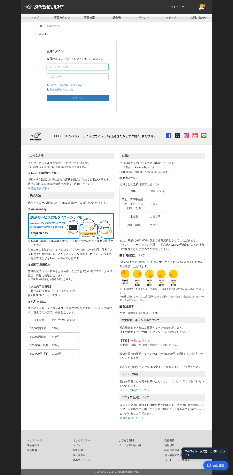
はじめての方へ (81, 440)
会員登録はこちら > (132, 417)
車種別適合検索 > (38, 188)
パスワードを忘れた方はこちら (64, 85)
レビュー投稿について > (134, 390)
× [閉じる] (225, 451)
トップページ (34, 440)
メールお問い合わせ (130, 445)
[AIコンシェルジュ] (215, 465)
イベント (143, 17)
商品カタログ (62, 17)
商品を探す (33, 445)
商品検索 (89, 17)
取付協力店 (79, 455)
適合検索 (32, 450)
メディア (171, 17)
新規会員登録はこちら (60, 89)
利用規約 (169, 445)
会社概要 (169, 440)
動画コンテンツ (81, 460)
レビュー (78, 445)
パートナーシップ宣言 (177, 460)
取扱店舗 (78, 450)
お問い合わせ (198, 17)
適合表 (117, 17)
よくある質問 (126, 440)
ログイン (177, 7)
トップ (35, 17)
